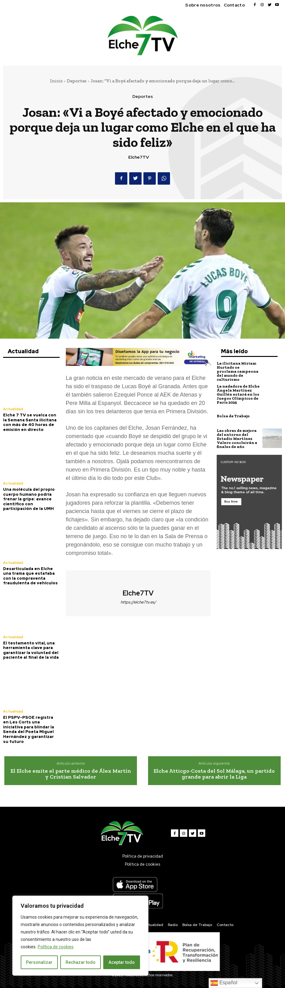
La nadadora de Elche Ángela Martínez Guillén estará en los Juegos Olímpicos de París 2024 (238, 394)
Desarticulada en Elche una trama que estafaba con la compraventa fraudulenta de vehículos (30, 576)
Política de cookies (56, 946)
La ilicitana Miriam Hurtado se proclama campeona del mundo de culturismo (237, 371)
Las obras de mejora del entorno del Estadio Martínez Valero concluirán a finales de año (237, 438)
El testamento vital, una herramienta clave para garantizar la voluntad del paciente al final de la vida (31, 650)
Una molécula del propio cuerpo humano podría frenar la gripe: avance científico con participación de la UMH (29, 499)
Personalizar (39, 962)
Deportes (77, 81)
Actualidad (13, 409)
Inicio (56, 81)
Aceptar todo (121, 962)
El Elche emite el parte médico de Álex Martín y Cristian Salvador (71, 773)
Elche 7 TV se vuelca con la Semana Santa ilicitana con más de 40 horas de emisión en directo (30, 422)
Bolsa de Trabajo (233, 416)
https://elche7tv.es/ (138, 602)
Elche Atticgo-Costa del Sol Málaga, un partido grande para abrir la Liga (214, 773)
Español (224, 983)
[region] (80, 936)
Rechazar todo (81, 962)
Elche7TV (138, 157)
